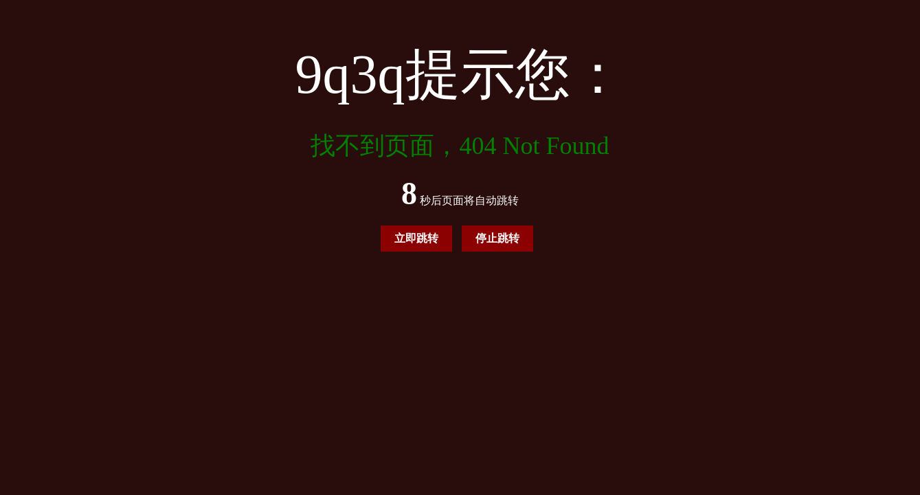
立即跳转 (416, 238)
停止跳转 (497, 238)
